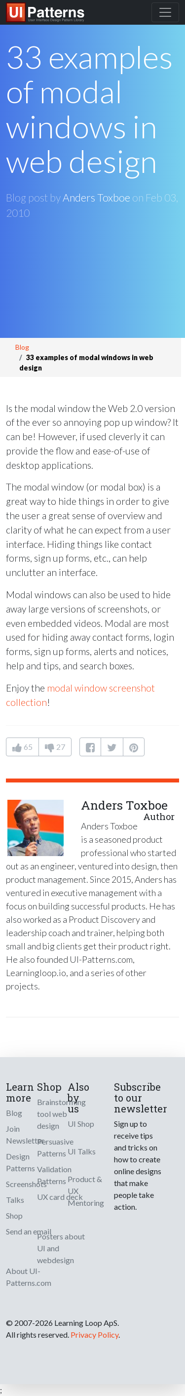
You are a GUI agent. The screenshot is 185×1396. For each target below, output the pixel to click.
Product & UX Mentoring (86, 1190)
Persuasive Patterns (55, 1147)
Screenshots (26, 1184)
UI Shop (81, 1123)
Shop (14, 1215)
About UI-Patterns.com (28, 1276)
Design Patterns (20, 1162)
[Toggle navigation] (165, 12)
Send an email (28, 1231)
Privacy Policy (94, 1334)
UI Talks (82, 1151)
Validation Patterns (54, 1175)
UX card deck (60, 1196)
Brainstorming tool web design (61, 1113)
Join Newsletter (25, 1134)
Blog (22, 347)
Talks (15, 1199)
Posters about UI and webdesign (61, 1248)
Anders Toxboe (96, 197)
